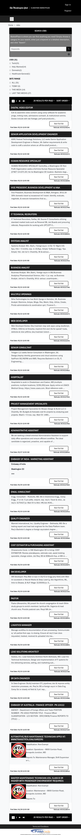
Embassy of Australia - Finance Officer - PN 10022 (37, 705)
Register (67, 11)
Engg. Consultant (20, 492)
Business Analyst (20, 267)
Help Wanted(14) (19, 67)
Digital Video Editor (22, 107)
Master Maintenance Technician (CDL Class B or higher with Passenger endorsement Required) (37, 779)
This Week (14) (18, 89)
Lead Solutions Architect (25, 651)
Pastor (14, 598)
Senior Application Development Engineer (34, 134)
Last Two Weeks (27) (21, 93)
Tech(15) (15, 63)
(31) (13, 60)
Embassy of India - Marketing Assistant (32, 459)
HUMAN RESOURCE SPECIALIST (26, 161)
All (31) (15, 82)
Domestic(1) (17, 70)
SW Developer (18, 571)
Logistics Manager (21, 625)
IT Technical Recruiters (24, 214)
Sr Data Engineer (20, 678)
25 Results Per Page (43, 101)
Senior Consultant (21, 347)
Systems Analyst (20, 241)
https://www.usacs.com (35, 388)
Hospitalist (17, 377)
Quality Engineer (20, 518)
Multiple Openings (21, 294)
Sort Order (62, 101)
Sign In (68, 5)
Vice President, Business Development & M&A (35, 187)
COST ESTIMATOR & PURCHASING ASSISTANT (32, 545)
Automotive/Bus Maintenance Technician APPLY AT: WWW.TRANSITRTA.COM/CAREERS (38, 738)
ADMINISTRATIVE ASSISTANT (25, 430)
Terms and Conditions (40, 826)
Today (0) (16, 86)
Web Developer (19, 321)
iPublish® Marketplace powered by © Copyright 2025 (40, 831)
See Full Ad (58, 123)
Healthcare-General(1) (21, 74)
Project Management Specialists (29, 403)
